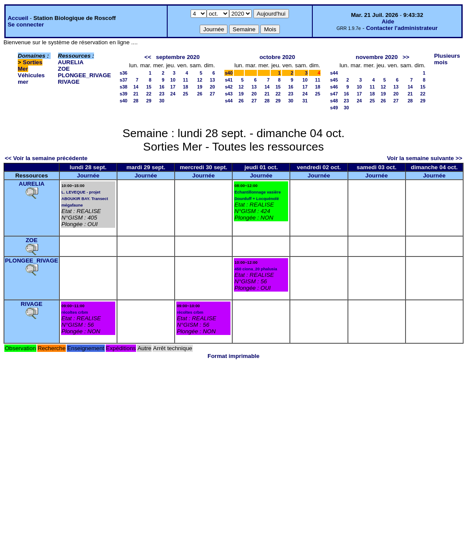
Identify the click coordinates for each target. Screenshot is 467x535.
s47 (334, 93)
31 (305, 100)
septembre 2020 (178, 57)
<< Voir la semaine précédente (46, 158)
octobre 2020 (277, 57)
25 (185, 93)
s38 (123, 86)
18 (185, 86)
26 (199, 93)
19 (199, 86)
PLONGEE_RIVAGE (84, 75)
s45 (334, 79)
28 (136, 100)
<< (147, 57)
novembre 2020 (377, 57)
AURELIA (71, 62)
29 (149, 100)
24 (172, 93)
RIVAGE (69, 82)
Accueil (18, 18)
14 (136, 86)
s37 (123, 79)
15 (149, 86)
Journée (88, 175)
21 (136, 93)
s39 (123, 93)
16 (162, 86)
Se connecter (26, 24)
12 (199, 79)
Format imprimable (233, 356)
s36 (123, 72)
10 (172, 79)
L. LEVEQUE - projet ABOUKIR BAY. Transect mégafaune (85, 198)
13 (212, 79)
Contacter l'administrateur (402, 28)
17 (172, 86)
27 (212, 93)
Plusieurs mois (447, 59)
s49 (334, 107)
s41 (229, 79)
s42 (229, 86)
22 (149, 93)
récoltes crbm (75, 312)
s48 (334, 100)
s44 (229, 100)
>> (405, 57)
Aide (388, 21)
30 (162, 100)
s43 (229, 93)
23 (162, 93)
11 (185, 79)
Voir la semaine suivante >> (424, 158)
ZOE (64, 69)
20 (212, 86)
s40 (123, 100)
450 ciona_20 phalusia (255, 269)
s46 (334, 86)
